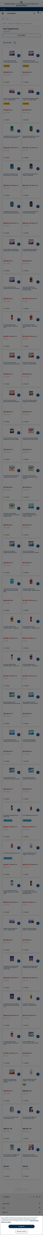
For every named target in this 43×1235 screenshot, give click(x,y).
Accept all (21, 1226)
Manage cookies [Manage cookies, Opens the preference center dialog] (21, 1231)
